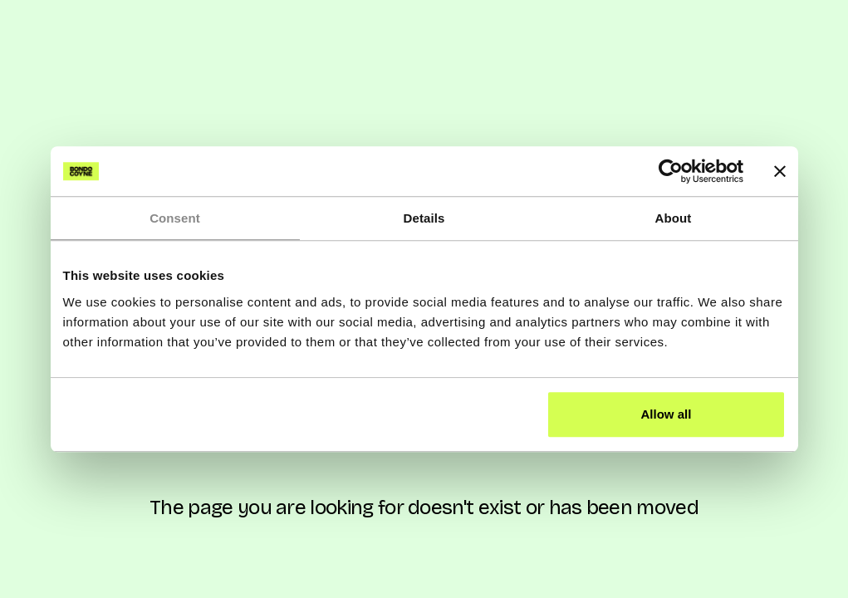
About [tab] (673, 218)
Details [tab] (424, 218)
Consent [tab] (175, 218)
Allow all (666, 414)
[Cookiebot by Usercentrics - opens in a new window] (670, 171)
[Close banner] (780, 171)
